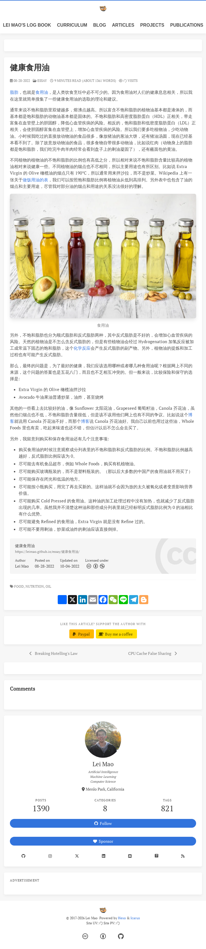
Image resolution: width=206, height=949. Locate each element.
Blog (99, 25)
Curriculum (72, 25)
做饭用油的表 (35, 179)
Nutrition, (35, 586)
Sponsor (103, 841)
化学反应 (82, 348)
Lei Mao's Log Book (27, 25)
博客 (85, 421)
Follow (103, 823)
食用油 (41, 92)
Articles (123, 25)
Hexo (122, 918)
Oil (49, 586)
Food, (19, 586)
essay (42, 80)
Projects (152, 25)
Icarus (135, 918)
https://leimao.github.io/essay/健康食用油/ (47, 551)
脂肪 (14, 92)
